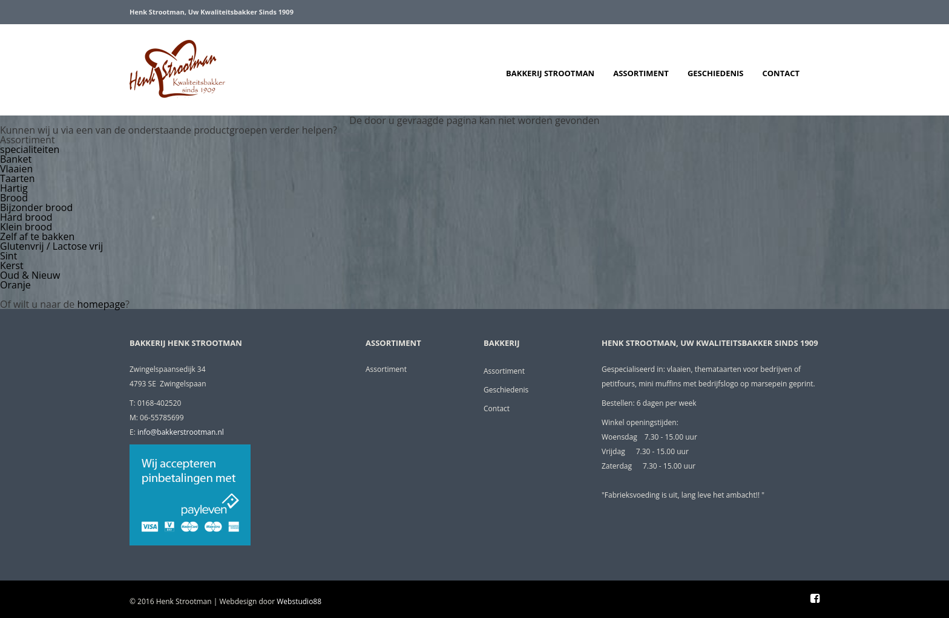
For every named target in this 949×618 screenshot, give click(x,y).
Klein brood (26, 226)
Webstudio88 (299, 601)
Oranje (15, 284)
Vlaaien (16, 168)
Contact (781, 73)
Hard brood (26, 217)
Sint (8, 255)
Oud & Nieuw (30, 275)
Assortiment (641, 73)
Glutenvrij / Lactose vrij (51, 246)
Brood (14, 197)
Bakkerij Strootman (550, 73)
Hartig (14, 188)
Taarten (17, 178)
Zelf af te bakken (37, 236)
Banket (15, 159)
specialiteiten (29, 149)
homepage (101, 304)
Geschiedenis (716, 73)
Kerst (12, 265)
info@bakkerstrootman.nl (180, 432)
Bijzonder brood (36, 207)
